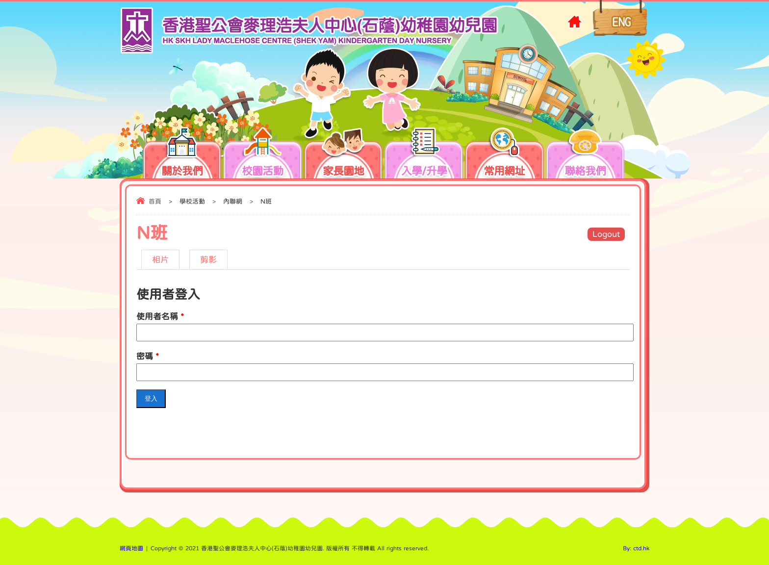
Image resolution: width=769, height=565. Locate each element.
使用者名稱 (160, 316)
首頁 (155, 201)
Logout (606, 234)
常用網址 (504, 155)
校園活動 (271, 155)
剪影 (208, 260)
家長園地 (352, 155)
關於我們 (190, 155)
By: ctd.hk (636, 548)
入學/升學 (432, 155)
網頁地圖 (131, 548)
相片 (160, 260)
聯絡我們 (585, 155)
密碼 (147, 356)
